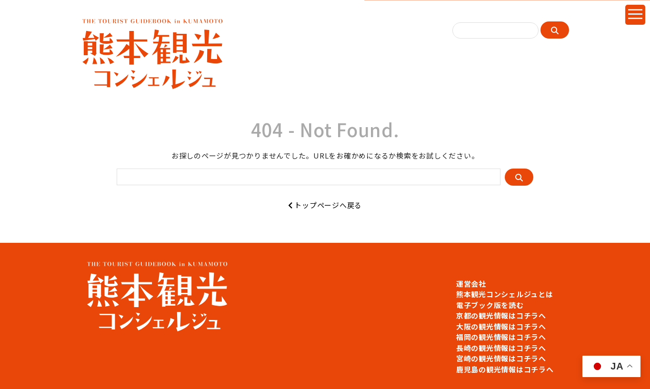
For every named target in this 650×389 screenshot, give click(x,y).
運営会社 (471, 284)
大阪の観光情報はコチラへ (501, 326)
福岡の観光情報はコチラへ (501, 337)
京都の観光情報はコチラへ (501, 315)
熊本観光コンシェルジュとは (504, 294)
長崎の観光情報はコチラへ (501, 348)
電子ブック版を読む (490, 305)
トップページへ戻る (325, 205)
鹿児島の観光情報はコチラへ (505, 369)
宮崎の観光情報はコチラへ (501, 358)
